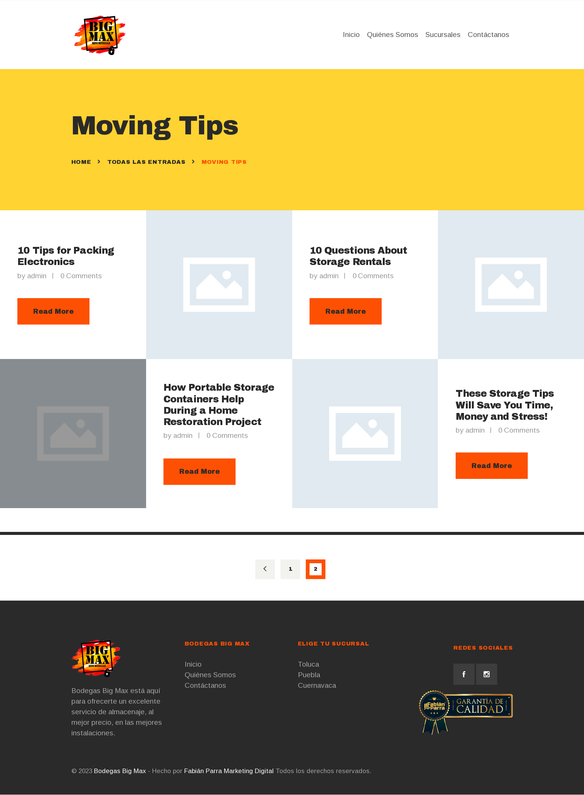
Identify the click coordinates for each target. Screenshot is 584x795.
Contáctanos (205, 686)
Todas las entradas (146, 162)
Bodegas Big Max (120, 771)
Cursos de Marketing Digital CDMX (422, 771)
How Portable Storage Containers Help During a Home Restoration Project (218, 405)
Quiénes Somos (210, 675)
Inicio (193, 665)
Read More (53, 311)
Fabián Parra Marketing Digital (229, 771)
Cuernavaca (317, 686)
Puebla (309, 675)
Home (81, 162)
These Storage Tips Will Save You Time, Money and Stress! (505, 405)
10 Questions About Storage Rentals (358, 256)
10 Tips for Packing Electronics (65, 256)
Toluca (308, 665)
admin (37, 276)
